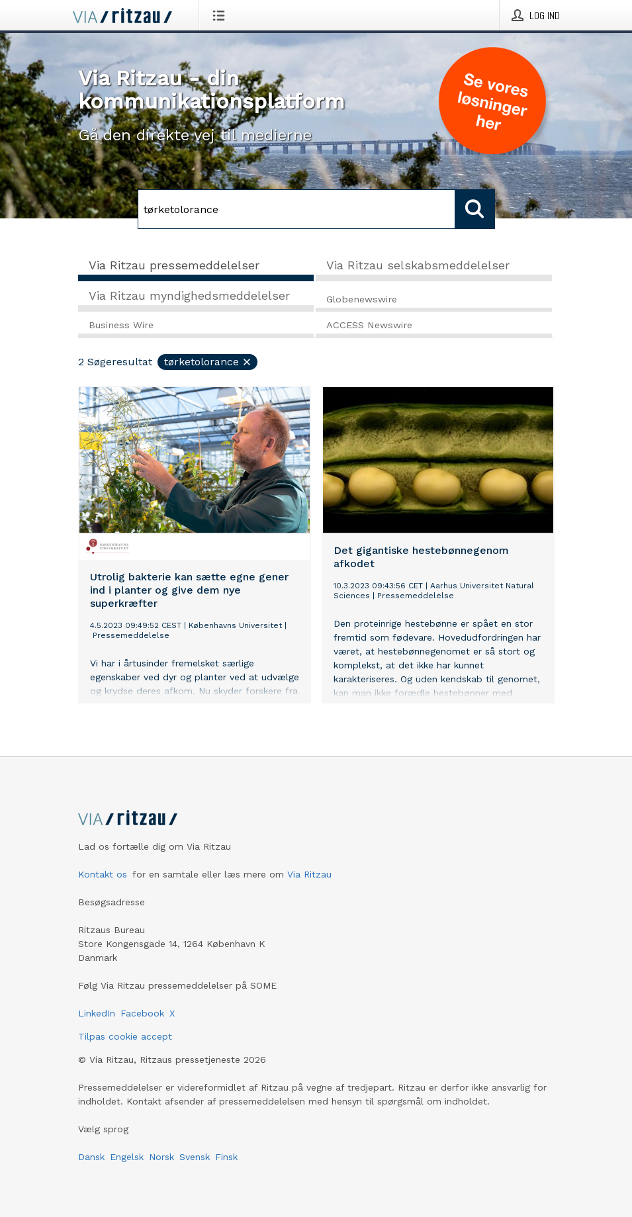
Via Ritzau (309, 874)
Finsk (226, 1156)
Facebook (142, 1013)
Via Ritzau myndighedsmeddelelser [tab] (189, 295)
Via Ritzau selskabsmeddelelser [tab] (418, 265)
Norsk (161, 1156)
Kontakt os (102, 874)
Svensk (194, 1156)
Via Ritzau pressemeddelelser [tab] (174, 265)
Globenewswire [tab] (361, 299)
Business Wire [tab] (121, 325)
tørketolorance (208, 361)
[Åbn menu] (221, 15)
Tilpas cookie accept (125, 1036)
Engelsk (127, 1156)
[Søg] (296, 209)
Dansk (91, 1156)
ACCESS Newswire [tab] (369, 325)
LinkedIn (96, 1013)
